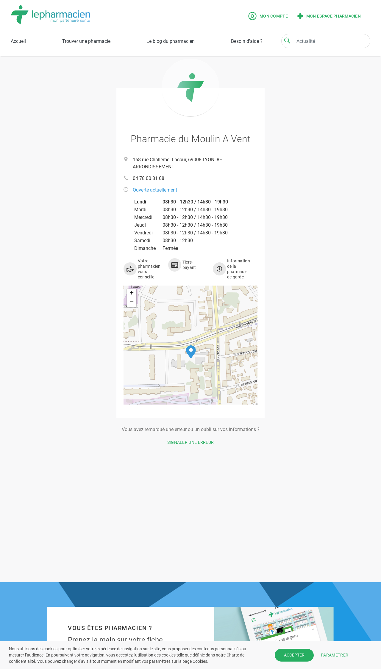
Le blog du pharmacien (170, 41)
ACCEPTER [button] (294, 655)
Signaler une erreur (190, 442)
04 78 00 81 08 (148, 178)
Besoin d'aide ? (247, 41)
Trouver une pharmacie (86, 41)
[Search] (287, 40)
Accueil (18, 41)
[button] (191, 352)
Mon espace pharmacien (329, 16)
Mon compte (268, 16)
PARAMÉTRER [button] (334, 655)
